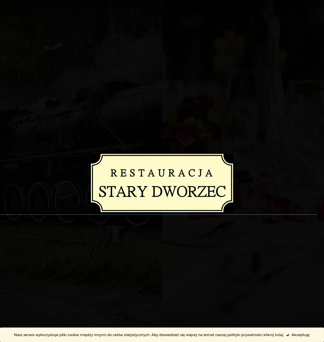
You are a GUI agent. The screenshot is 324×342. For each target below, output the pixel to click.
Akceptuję (298, 334)
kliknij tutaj (273, 334)
